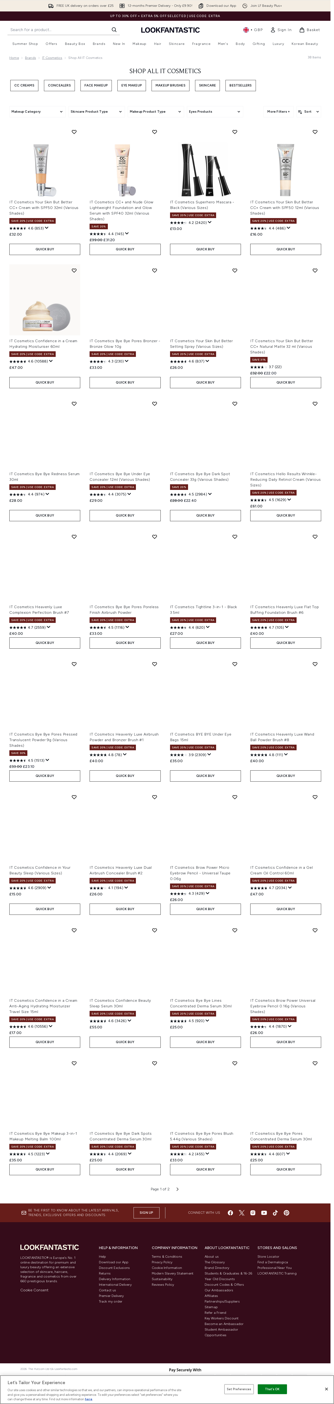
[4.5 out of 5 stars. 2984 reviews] (188, 494)
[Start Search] (114, 30)
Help (102, 1257)
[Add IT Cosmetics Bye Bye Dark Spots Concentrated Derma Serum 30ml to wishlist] (154, 1063)
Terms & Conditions (167, 1257)
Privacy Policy (162, 1262)
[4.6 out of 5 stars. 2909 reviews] (27, 888)
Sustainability (162, 1279)
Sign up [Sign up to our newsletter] (146, 1213)
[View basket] (309, 30)
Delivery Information (115, 1279)
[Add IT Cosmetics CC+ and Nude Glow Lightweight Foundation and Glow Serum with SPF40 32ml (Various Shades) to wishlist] (154, 131)
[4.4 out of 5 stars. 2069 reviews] (108, 1154)
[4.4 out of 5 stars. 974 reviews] (26, 494)
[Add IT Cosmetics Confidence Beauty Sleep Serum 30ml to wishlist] (154, 930)
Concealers (59, 85)
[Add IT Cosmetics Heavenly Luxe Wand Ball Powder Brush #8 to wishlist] (315, 664)
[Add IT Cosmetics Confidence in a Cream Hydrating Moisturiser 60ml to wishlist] (74, 270)
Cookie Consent (34, 1290)
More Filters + (278, 112)
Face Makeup (96, 85)
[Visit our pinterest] (286, 1212)
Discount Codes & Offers (224, 1285)
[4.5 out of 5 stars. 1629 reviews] (268, 500)
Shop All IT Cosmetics (165, 71)
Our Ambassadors (219, 1290)
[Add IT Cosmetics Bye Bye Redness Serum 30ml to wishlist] (74, 403)
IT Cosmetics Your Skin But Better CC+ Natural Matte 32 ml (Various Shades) (281, 346)
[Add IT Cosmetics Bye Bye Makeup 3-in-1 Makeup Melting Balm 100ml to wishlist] (74, 1063)
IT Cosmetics (52, 58)
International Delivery (115, 1285)
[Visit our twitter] (241, 1212)
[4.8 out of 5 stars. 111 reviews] (266, 755)
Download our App (114, 1262)
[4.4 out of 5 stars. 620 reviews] (187, 627)
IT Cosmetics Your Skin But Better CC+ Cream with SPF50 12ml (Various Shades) (284, 207)
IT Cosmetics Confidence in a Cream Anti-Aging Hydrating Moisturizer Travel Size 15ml (43, 1006)
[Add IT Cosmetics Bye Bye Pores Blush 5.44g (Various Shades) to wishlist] (234, 1063)
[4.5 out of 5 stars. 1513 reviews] (26, 760)
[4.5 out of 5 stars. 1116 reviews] (107, 627)
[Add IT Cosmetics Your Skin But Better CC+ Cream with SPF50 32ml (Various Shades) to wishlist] (74, 131)
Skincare (207, 85)
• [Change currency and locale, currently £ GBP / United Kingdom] (253, 30)
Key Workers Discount (222, 1318)
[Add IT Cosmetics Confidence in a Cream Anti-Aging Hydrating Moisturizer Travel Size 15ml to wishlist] (74, 930)
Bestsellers (240, 85)
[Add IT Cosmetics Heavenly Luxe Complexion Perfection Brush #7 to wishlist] (74, 536)
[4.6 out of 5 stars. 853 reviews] (26, 228)
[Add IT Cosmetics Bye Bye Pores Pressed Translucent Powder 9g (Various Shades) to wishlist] (74, 664)
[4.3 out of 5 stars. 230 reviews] (107, 361)
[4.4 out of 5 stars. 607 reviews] (267, 1154)
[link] (280, 30)
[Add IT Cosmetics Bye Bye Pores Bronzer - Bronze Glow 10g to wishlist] (154, 270)
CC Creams (24, 85)
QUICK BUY (45, 249)
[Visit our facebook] (230, 1212)
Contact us (107, 1290)
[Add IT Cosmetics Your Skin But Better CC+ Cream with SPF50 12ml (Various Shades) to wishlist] (315, 131)
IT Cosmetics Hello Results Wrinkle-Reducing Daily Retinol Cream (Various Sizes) (285, 479)
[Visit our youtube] (264, 1212)
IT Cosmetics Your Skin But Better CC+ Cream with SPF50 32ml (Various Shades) (44, 207)
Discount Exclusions (114, 1268)
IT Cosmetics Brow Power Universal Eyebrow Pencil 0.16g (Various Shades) (283, 1006)
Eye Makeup (131, 85)
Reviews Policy (163, 1285)
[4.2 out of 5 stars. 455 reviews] (187, 1154)
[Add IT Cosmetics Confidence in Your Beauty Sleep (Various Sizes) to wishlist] (74, 797)
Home (14, 58)
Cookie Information (167, 1268)
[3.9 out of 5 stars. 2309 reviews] (188, 755)
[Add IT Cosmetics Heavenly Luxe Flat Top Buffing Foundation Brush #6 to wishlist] (315, 536)
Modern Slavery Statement (173, 1273)
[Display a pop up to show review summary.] (46, 228)
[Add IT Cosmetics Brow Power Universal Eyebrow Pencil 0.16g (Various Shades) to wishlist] (315, 930)
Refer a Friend (215, 1313)
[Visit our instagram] (252, 1212)
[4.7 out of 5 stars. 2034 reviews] (268, 888)
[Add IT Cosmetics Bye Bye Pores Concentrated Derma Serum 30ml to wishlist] (315, 1063)
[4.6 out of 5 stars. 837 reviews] (187, 361)
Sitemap (211, 1307)
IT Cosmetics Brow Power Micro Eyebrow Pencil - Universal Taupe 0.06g (200, 873)
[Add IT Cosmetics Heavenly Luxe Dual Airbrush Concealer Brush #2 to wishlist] (154, 797)
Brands (30, 58)
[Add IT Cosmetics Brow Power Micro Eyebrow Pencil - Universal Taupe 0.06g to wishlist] (234, 797)
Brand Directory (217, 1268)
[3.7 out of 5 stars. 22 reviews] (266, 367)
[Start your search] (63, 30)
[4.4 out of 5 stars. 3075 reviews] (108, 494)
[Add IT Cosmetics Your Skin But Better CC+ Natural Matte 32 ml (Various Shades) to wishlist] (315, 270)
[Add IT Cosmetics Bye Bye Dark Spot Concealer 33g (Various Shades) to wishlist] (234, 403)
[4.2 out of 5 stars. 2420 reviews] (188, 223)
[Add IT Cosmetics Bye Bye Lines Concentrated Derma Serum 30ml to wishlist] (234, 930)
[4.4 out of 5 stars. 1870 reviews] (268, 1027)
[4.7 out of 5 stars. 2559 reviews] (27, 627)
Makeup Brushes (170, 85)
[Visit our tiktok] (275, 1212)
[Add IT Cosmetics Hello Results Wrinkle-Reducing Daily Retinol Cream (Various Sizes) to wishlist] (315, 403)
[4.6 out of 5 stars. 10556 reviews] (28, 1027)
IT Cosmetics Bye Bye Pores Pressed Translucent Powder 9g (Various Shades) (43, 740)
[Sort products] (309, 111)
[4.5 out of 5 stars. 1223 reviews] (27, 1154)
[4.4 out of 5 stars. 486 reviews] (268, 228)
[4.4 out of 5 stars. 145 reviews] (107, 234)
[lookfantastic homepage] (170, 30)
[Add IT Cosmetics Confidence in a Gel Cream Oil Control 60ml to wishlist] (315, 797)
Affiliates (211, 1296)
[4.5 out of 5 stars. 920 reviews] (187, 1021)
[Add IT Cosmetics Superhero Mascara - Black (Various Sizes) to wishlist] (234, 131)
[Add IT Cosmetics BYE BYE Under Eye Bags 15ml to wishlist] (234, 664)
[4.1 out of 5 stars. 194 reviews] (106, 888)
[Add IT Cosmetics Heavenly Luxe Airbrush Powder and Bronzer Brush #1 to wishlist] (154, 664)
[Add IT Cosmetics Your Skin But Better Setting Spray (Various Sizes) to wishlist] (234, 270)
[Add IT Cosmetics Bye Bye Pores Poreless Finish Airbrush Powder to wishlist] (154, 536)
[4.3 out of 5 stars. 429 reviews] (187, 894)
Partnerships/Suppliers (222, 1301)
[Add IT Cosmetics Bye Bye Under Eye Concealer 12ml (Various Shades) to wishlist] (154, 403)
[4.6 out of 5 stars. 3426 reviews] (108, 1021)
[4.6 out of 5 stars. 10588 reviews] (28, 361)
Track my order (111, 1301)
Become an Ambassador (224, 1324)
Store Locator (269, 1257)
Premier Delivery (111, 1296)
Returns (105, 1273)
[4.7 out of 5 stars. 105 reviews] (267, 627)
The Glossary (215, 1262)
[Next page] (177, 1189)
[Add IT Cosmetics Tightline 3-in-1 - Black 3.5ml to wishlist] (234, 536)
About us (212, 1257)
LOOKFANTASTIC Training (277, 1273)
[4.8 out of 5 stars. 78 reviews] (106, 755)
